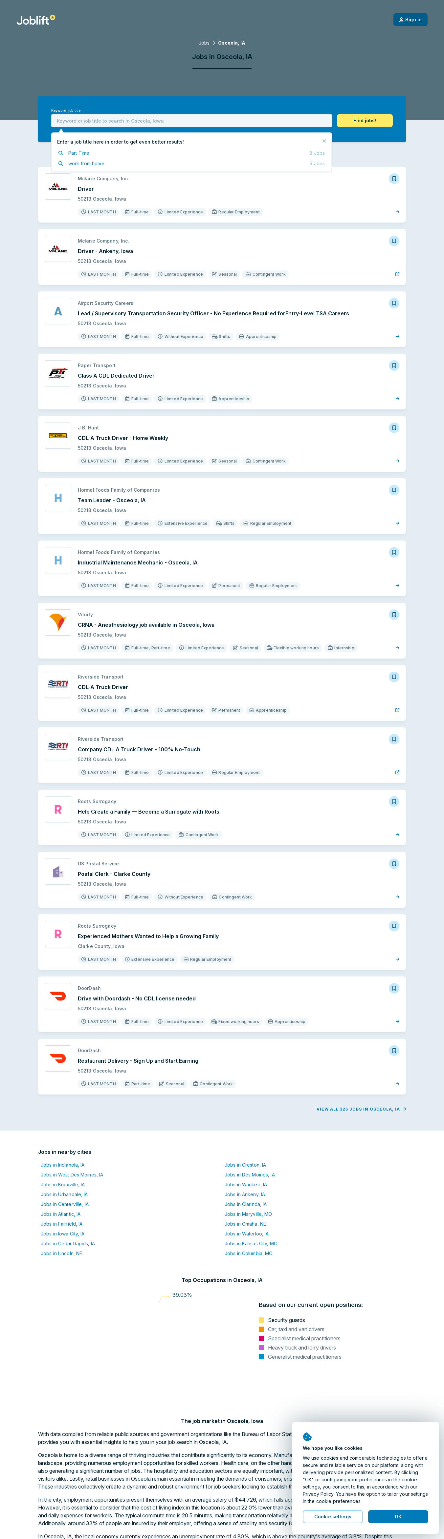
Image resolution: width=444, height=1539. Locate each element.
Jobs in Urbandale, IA (64, 1194)
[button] (365, 120)
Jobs (204, 43)
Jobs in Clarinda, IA (246, 1204)
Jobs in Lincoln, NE (61, 1253)
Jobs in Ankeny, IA (245, 1194)
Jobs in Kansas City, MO (251, 1243)
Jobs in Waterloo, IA (247, 1233)
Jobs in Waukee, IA (246, 1184)
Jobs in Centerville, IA (65, 1204)
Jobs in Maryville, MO (248, 1214)
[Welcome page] (36, 19)
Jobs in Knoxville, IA (63, 1184)
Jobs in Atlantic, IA (60, 1214)
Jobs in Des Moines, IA (250, 1174)
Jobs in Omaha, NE (245, 1224)
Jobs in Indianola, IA (63, 1165)
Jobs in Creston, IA (245, 1165)
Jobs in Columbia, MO (249, 1253)
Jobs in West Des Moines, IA (72, 1174)
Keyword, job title (65, 111)
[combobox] (191, 120)
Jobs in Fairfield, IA (62, 1224)
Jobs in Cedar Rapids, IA (68, 1243)
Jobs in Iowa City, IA (63, 1233)
